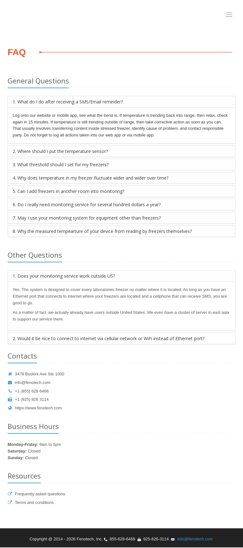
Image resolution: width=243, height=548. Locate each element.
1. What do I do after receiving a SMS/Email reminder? (68, 102)
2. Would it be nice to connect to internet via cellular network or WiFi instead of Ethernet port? (108, 338)
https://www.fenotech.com (35, 408)
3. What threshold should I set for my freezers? (61, 165)
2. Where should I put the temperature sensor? (60, 151)
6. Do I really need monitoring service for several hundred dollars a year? (87, 204)
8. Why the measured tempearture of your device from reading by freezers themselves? (102, 231)
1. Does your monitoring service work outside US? (64, 276)
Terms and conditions (31, 502)
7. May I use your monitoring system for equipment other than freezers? (87, 218)
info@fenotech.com (29, 382)
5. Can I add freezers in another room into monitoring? (68, 191)
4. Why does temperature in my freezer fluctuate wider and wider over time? (90, 178)
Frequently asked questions (36, 494)
